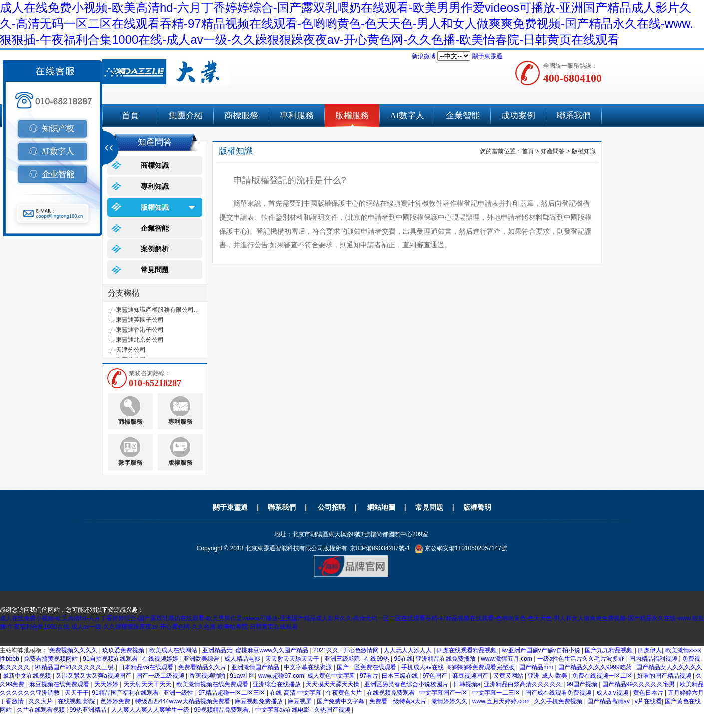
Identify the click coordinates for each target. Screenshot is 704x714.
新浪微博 (424, 56)
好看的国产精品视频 (665, 675)
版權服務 (352, 115)
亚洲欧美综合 (202, 658)
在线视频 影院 (77, 701)
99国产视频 (583, 684)
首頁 (130, 115)
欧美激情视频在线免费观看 (213, 684)
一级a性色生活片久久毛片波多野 (581, 658)
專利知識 (155, 186)
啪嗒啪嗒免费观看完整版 (482, 667)
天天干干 (77, 692)
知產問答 (553, 151)
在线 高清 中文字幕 (296, 692)
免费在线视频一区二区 (603, 675)
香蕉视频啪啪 (208, 675)
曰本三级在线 (400, 675)
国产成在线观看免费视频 (559, 692)
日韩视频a (467, 684)
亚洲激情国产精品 (256, 667)
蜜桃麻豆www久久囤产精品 (272, 650)
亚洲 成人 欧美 (548, 675)
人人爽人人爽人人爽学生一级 (151, 709)
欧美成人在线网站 (174, 650)
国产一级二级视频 (161, 675)
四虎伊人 (650, 650)
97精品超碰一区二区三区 (232, 692)
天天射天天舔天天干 (293, 658)
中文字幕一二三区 (497, 692)
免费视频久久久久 (74, 650)
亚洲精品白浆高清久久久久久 (523, 684)
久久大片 (41, 701)
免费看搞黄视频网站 (51, 658)
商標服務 (241, 115)
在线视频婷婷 (161, 658)
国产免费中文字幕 (341, 701)
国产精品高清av (609, 701)
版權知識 (155, 207)
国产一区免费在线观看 (367, 667)
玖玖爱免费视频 (124, 650)
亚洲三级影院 (342, 658)
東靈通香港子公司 (140, 329)
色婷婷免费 (116, 701)
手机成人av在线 (423, 667)
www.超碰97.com (281, 675)
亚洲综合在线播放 (277, 684)
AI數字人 (407, 115)
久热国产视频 (333, 709)
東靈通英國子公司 (140, 319)
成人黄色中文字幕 (331, 675)
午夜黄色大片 (344, 692)
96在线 (403, 658)
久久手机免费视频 (559, 701)
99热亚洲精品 (89, 709)
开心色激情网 (361, 650)
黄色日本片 (649, 692)
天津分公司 (131, 349)
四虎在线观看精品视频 (467, 650)
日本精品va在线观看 (147, 667)
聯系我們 (574, 115)
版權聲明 (477, 507)
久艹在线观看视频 (41, 709)
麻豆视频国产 (471, 675)
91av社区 (242, 675)
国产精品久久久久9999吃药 (595, 667)
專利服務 (297, 115)
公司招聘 (332, 507)
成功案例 (518, 115)
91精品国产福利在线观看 (126, 692)
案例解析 (155, 249)
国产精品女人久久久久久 (669, 667)
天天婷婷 (107, 684)
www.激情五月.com (507, 658)
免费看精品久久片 (203, 667)
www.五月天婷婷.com (501, 701)
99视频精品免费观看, (223, 709)
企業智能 (463, 115)
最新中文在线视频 (27, 675)
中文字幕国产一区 (444, 692)
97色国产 (436, 675)
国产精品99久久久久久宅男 (639, 684)
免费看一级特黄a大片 (398, 701)
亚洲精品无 (217, 650)
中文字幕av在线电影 (283, 709)
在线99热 (377, 658)
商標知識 (155, 165)
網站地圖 (381, 507)
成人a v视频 (613, 692)
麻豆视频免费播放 (259, 701)
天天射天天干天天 (148, 684)
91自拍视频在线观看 (111, 658)
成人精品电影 (243, 658)
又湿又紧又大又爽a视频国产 (94, 675)
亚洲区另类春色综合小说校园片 (407, 684)
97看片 (369, 675)
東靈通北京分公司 (140, 339)
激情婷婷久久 (450, 701)
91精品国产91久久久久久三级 (75, 667)
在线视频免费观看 (391, 692)
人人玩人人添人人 (408, 650)
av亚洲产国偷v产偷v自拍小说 (542, 650)
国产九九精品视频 (609, 650)
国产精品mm (537, 667)
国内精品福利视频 (654, 658)
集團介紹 (186, 115)
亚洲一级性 (179, 692)
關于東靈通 (487, 56)
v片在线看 (648, 701)
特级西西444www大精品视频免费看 (183, 701)
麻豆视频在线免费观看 (60, 684)
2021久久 (326, 650)
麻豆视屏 (300, 701)
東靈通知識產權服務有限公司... (157, 309)
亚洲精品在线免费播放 (446, 658)
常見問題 (155, 270)
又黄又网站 (509, 675)
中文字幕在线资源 (308, 667)
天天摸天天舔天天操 (333, 684)
